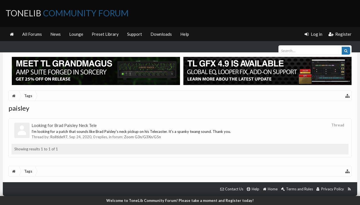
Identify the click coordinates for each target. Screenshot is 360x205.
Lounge (76, 34)
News (55, 34)
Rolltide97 (59, 137)
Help (184, 34)
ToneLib (67, 13)
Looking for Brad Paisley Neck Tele (64, 125)
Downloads (161, 34)
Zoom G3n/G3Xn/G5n (142, 137)
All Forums (32, 34)
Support (134, 34)
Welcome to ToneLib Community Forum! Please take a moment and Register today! (180, 200)
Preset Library (105, 34)
